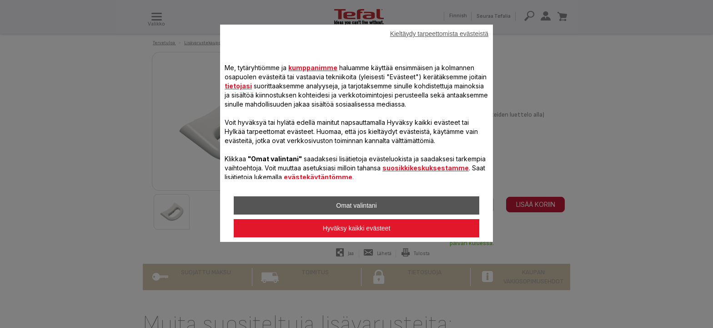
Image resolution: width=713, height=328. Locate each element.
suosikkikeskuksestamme (425, 168)
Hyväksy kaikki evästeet (357, 228)
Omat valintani (356, 205)
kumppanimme (312, 68)
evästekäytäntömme (318, 177)
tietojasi (238, 86)
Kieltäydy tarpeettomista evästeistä (439, 33)
